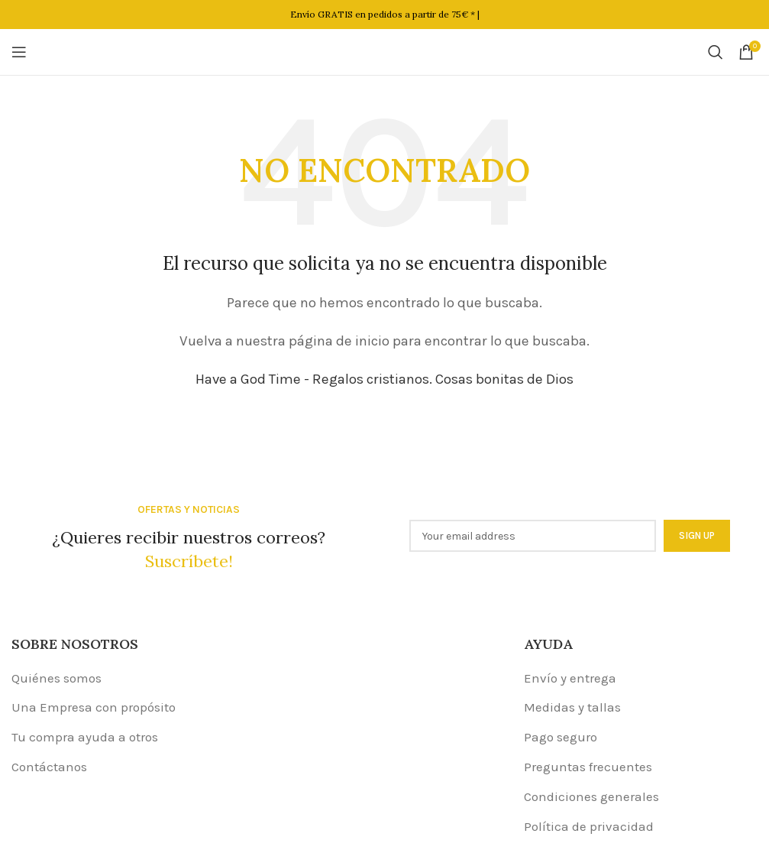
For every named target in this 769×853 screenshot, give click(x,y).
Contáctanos (49, 766)
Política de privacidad (589, 826)
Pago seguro (560, 736)
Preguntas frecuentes (588, 766)
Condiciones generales (591, 796)
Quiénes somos (56, 678)
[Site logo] (384, 50)
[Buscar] (715, 52)
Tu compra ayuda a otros (84, 736)
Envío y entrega (570, 678)
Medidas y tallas (572, 707)
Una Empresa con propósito (93, 707)
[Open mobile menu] (19, 52)
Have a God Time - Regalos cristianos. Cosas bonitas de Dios (384, 379)
